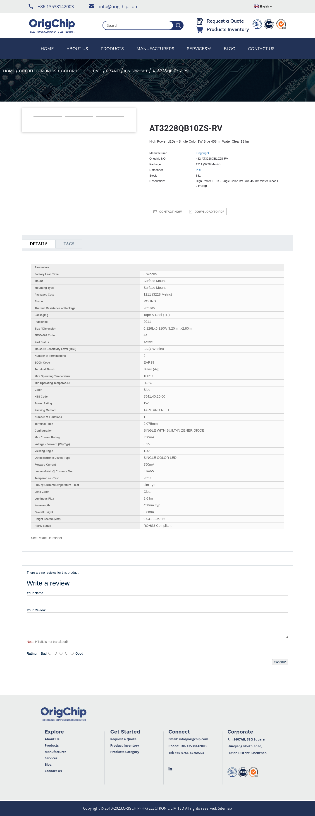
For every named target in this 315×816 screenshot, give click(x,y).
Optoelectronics (37, 71)
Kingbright (136, 71)
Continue (280, 662)
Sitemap (225, 808)
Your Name (35, 593)
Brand (113, 71)
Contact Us (261, 48)
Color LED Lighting (81, 71)
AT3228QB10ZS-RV (170, 71)
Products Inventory (228, 29)
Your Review (36, 610)
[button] (36, 122)
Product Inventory (112, 745)
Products (112, 48)
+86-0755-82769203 (177, 752)
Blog (229, 48)
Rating (32, 653)
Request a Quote (225, 21)
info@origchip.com (119, 6)
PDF (199, 170)
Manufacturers (155, 48)
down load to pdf (209, 212)
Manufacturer (43, 752)
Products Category (112, 752)
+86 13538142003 (56, 6)
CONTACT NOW (170, 212)
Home (47, 48)
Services (199, 48)
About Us (77, 48)
